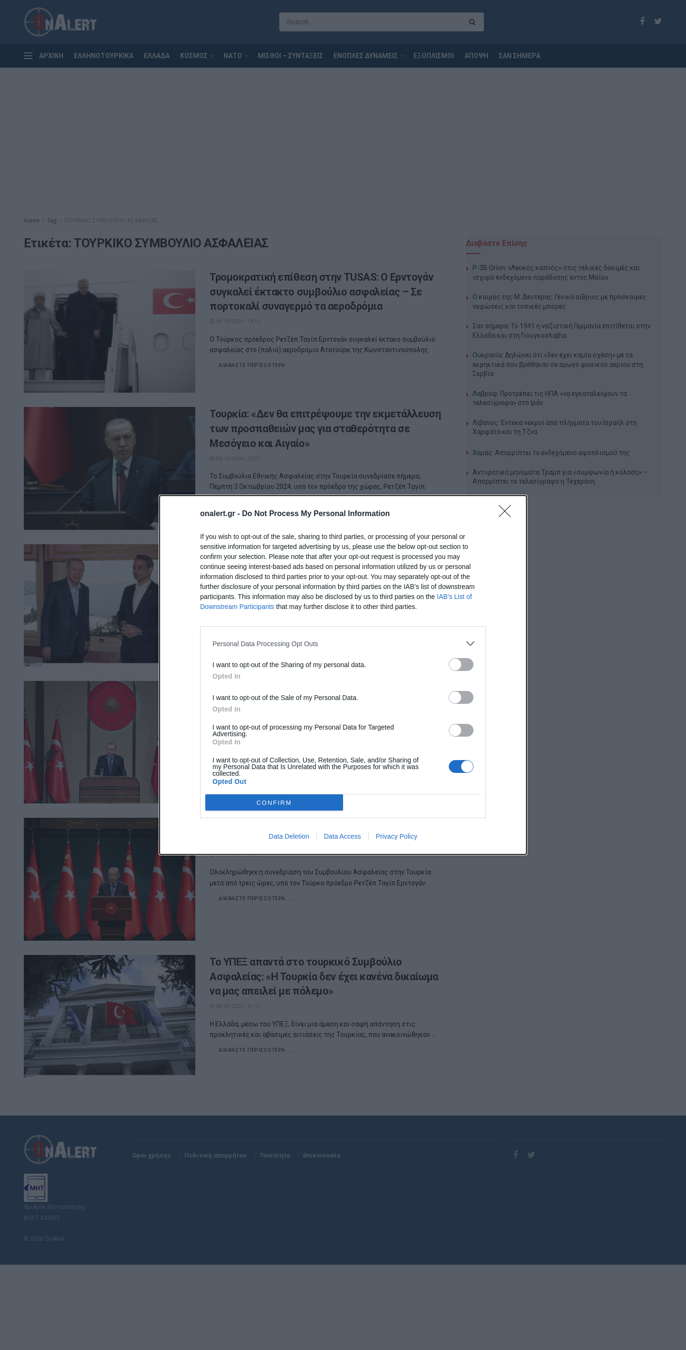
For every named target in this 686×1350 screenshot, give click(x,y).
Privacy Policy (396, 836)
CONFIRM (274, 802)
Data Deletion (289, 836)
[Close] (508, 514)
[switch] (461, 664)
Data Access (342, 836)
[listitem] (343, 644)
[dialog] (343, 675)
